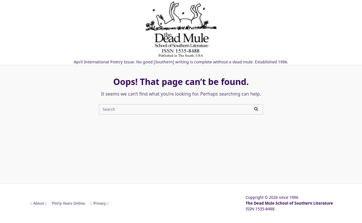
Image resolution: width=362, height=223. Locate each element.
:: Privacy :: (99, 203)
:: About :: (38, 203)
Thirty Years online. (68, 203)
